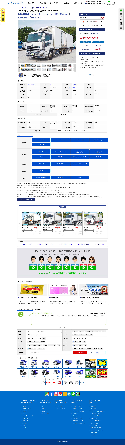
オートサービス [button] (54, 3)
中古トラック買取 (77, 408)
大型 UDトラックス (65, 244)
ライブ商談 (85, 45)
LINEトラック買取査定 (78, 411)
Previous (20, 41)
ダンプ (24, 423)
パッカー (25, 427)
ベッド (100, 348)
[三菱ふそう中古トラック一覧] (54, 382)
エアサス (88, 348)
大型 (73, 87)
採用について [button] (78, 3)
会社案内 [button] (66, 3)
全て (74, 341)
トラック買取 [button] (42, 3)
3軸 (79, 341)
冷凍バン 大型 (26, 244)
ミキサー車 (25, 420)
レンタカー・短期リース (79, 423)
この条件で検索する (80, 352)
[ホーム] (15, 3)
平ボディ (25, 411)
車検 (74, 348)
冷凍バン (74, 84)
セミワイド (42, 341)
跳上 (34, 345)
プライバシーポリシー (96, 430)
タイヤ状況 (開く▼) (26, 199)
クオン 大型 (100, 244)
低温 (79, 345)
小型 (90, 334)
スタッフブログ (95, 425)
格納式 (40, 345)
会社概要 (93, 406)
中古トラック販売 (77, 406)
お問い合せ (94, 432)
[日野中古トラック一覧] (43, 382)
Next (75, 41)
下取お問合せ (85, 42)
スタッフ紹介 (94, 423)
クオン (52, 84)
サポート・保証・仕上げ (97, 411)
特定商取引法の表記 (96, 427)
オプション (75, 416)
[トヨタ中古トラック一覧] (65, 382)
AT (43, 348)
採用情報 (93, 408)
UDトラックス (31, 84)
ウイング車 (25, 406)
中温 (84, 345)
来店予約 (98, 45)
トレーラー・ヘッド (28, 416)
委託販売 (75, 413)
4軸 (83, 341)
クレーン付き (26, 418)
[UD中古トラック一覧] (59, 382)
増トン (80, 334)
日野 (74, 331)
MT (34, 348)
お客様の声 (94, 418)
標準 (29, 341)
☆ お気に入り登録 (85, 49)
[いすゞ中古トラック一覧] (48, 382)
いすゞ (80, 331)
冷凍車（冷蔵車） (83, 244)
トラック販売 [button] (30, 3)
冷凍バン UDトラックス (45, 244)
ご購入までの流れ (95, 413)
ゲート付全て (52, 345)
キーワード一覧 (61, 408)
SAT (38, 348)
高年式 (44, 338)
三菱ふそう (87, 331)
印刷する (92, 75)
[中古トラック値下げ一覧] (102, 373)
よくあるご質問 (95, 416)
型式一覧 (59, 406)
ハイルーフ (81, 348)
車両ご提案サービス (78, 420)
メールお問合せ (98, 42)
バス (24, 425)
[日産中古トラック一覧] (76, 382)
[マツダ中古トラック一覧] (71, 382)
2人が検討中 (98, 49)
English (93, 435)
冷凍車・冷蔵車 (27, 408)
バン (24, 413)
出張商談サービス (77, 418)
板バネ (95, 348)
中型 (85, 334)
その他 (103, 331)
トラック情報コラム (96, 420)
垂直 (45, 345)
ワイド (35, 341)
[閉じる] (121, 28)
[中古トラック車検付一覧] (90, 373)
